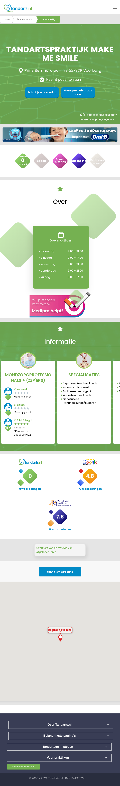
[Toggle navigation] (115, 8)
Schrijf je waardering (43, 92)
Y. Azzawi (20, 389)
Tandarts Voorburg (26, 19)
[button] (60, 638)
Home (7, 19)
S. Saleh (19, 405)
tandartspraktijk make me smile (50, 19)
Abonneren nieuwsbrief (23, 766)
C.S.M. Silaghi (23, 420)
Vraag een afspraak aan (76, 92)
